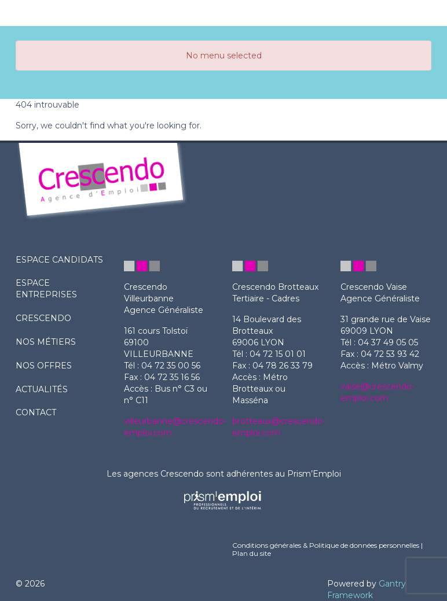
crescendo (43, 318)
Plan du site (251, 553)
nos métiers (46, 342)
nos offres (44, 365)
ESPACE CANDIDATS (59, 260)
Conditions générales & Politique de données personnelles (325, 545)
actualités (42, 389)
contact (36, 412)
